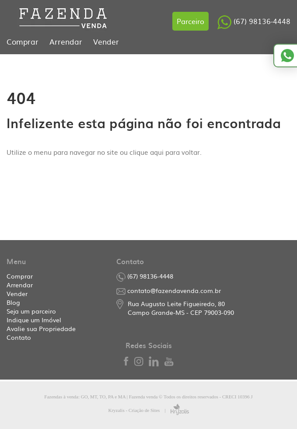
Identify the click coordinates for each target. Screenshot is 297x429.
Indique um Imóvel (34, 319)
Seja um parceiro (31, 311)
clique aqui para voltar (164, 152)
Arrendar (66, 41)
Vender (106, 41)
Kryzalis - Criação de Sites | (148, 410)
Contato (19, 337)
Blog (13, 302)
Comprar (24, 41)
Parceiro (190, 21)
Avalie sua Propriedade (41, 328)
